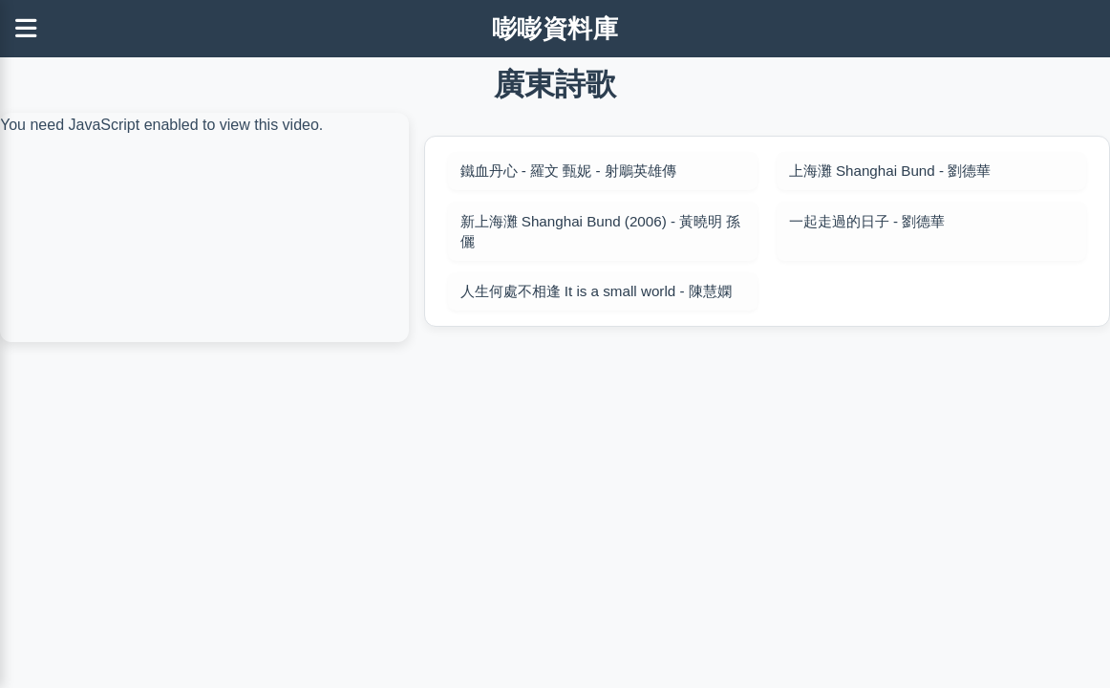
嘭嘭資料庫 (555, 28)
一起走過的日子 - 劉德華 (867, 221)
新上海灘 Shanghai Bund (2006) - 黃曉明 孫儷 (600, 231)
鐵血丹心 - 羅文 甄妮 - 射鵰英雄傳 (568, 170)
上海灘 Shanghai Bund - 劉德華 (890, 170)
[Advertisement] (555, 483)
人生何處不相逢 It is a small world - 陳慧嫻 (596, 291)
